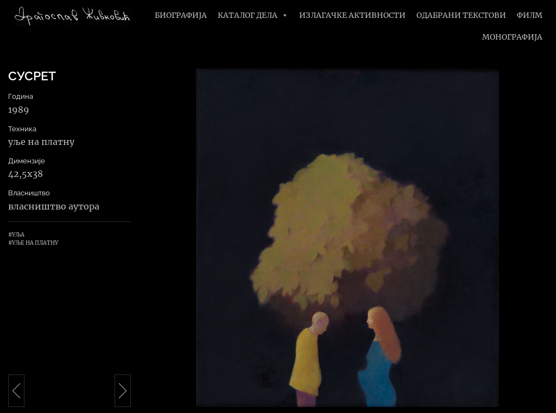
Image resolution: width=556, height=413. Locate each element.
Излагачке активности (352, 15)
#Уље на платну (33, 242)
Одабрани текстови (461, 15)
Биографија (181, 15)
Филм (529, 15)
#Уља (16, 234)
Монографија (512, 37)
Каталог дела (253, 15)
